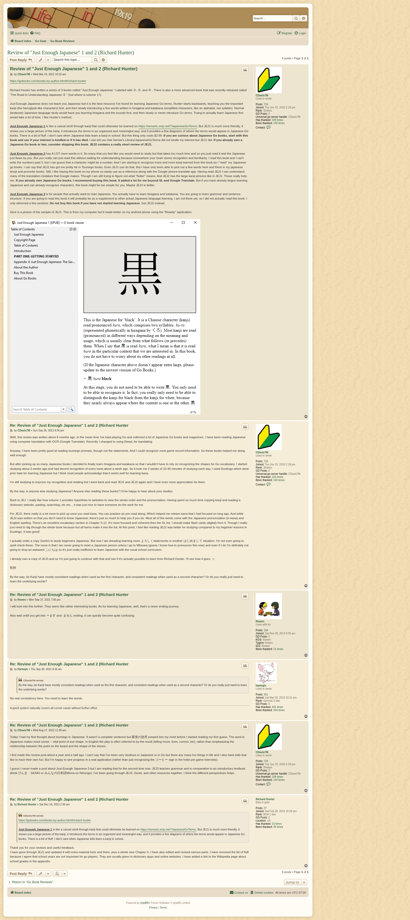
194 (266, 630)
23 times (277, 823)
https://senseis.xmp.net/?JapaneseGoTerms (168, 126)
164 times (278, 710)
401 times (277, 707)
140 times (278, 123)
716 (266, 104)
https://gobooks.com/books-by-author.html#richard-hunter (48, 81)
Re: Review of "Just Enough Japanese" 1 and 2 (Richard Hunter (69, 425)
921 (266, 694)
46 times (278, 826)
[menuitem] (35, 33)
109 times (277, 120)
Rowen (260, 621)
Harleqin (261, 685)
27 (265, 808)
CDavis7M (262, 95)
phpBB (144, 902)
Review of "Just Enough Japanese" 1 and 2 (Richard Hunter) (70, 52)
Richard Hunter (265, 799)
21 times (278, 649)
